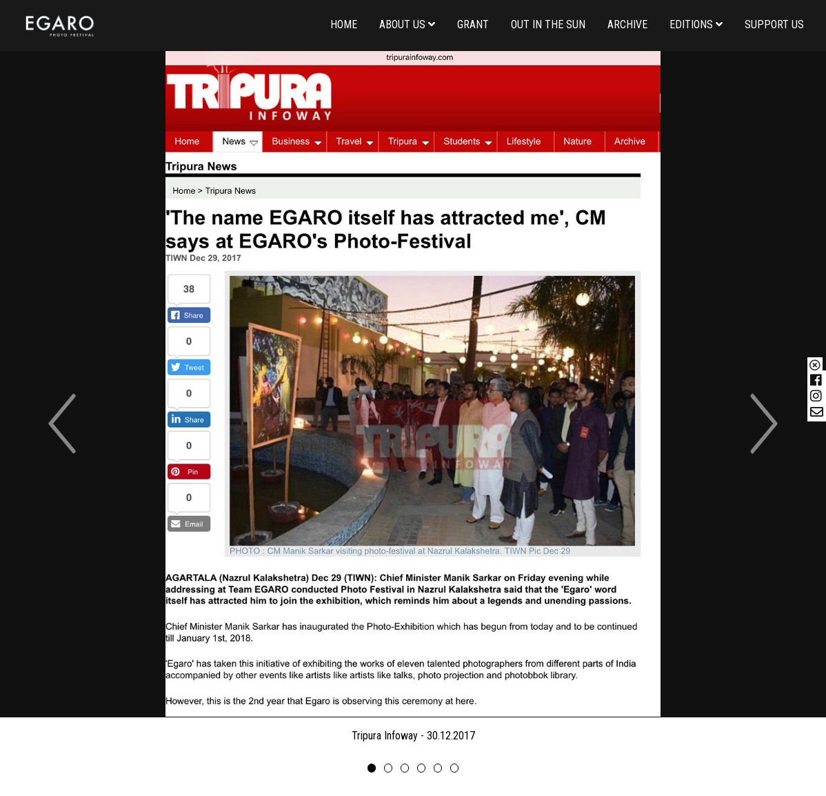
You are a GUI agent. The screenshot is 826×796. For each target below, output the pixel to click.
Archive (627, 24)
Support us (774, 24)
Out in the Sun (548, 24)
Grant (473, 24)
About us (407, 24)
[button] (62, 423)
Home (343, 24)
